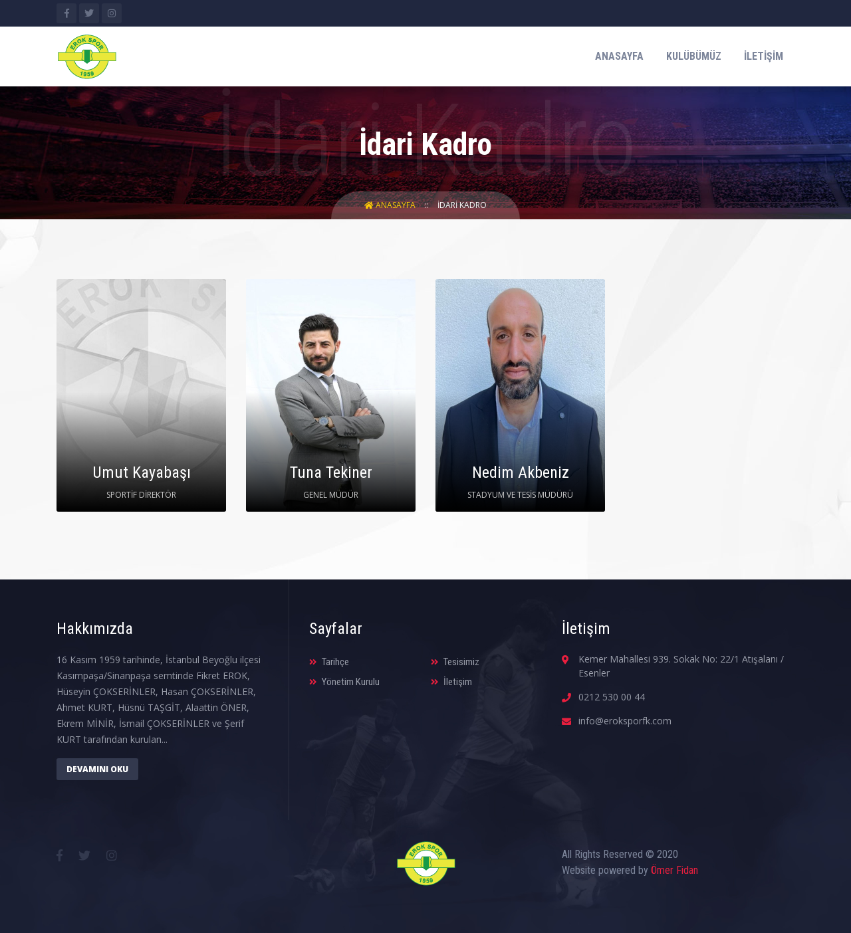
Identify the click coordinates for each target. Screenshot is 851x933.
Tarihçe (329, 662)
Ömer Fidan (674, 870)
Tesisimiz (455, 662)
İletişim (763, 56)
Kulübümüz (693, 56)
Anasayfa (619, 56)
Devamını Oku (97, 769)
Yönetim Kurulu (344, 682)
